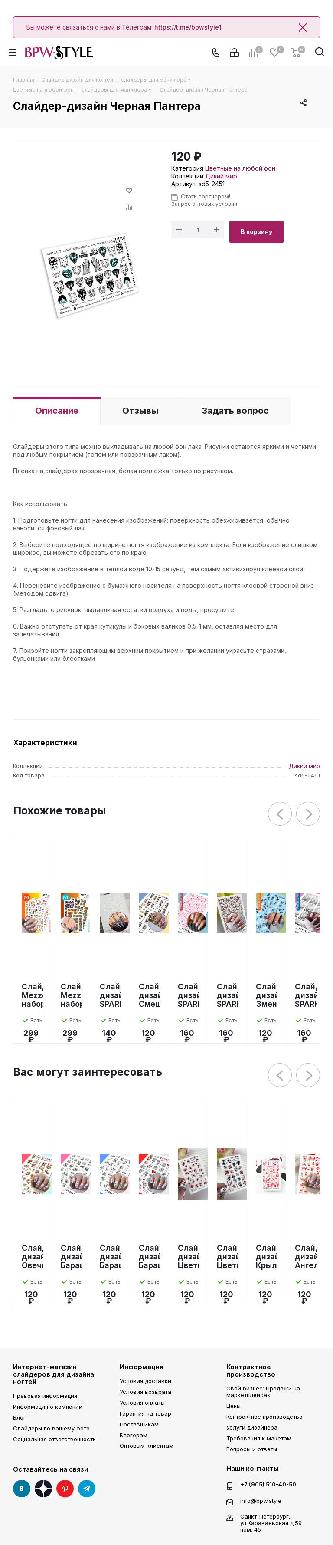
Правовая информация (45, 1395)
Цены (233, 1405)
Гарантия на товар (145, 1413)
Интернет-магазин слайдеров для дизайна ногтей (53, 1374)
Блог (19, 1417)
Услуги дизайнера (252, 1427)
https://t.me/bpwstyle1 (188, 27)
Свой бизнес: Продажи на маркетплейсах (263, 1391)
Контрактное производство (250, 1370)
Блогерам (133, 1435)
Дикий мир (221, 176)
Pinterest (65, 1488)
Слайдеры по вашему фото (51, 1428)
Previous (280, 814)
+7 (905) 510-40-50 (268, 1484)
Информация (141, 1367)
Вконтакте (21, 1488)
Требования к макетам (258, 1438)
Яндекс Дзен (43, 1488)
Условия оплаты (142, 1402)
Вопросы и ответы (251, 1449)
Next (308, 814)
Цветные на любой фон (240, 168)
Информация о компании (47, 1406)
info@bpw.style (260, 1500)
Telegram (86, 1488)
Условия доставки (145, 1380)
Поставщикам (139, 1424)
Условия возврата (145, 1391)
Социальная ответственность (54, 1439)
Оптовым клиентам (146, 1445)
